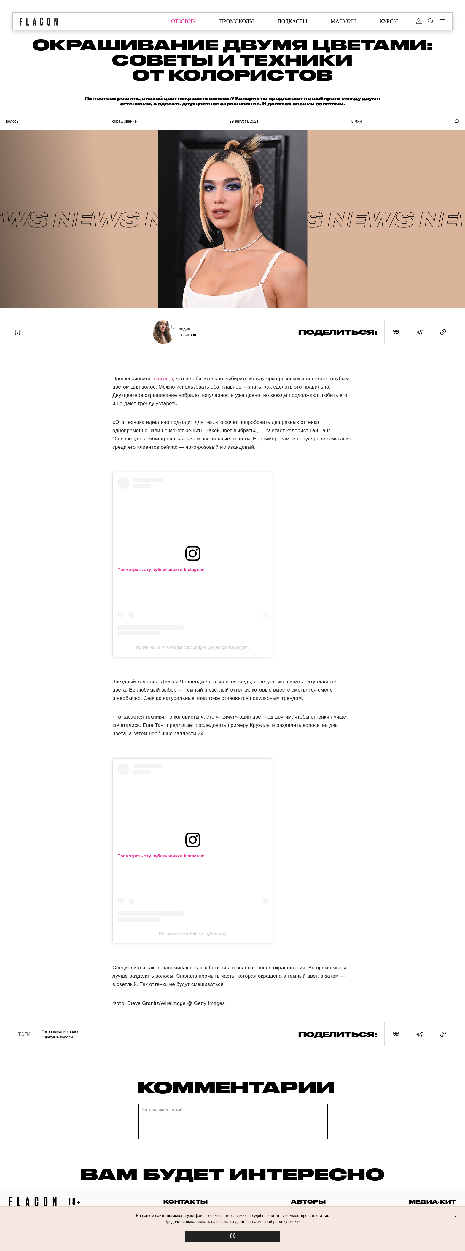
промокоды (236, 21)
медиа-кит (432, 1201)
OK (232, 1236)
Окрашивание (124, 121)
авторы (308, 1201)
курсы (389, 21)
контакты (185, 1201)
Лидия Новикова (187, 332)
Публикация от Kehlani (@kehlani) (193, 933)
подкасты (292, 21)
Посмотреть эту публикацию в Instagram (161, 569)
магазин (343, 21)
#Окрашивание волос (60, 1031)
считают (163, 378)
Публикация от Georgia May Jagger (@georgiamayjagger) (192, 647)
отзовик (183, 21)
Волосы (13, 121)
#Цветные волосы (57, 1037)
